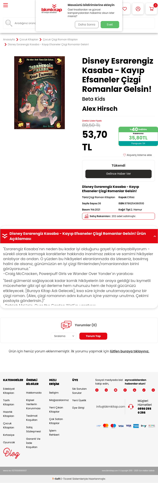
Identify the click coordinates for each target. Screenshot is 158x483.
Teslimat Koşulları (31, 418)
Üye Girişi (78, 408)
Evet (110, 24)
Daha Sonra (85, 24)
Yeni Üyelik (79, 400)
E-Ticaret (66, 479)
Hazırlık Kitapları (8, 414)
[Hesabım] (138, 8)
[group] (39, 92)
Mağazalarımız (57, 400)
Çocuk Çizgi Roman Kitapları (60, 39)
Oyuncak (9, 442)
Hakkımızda (33, 393)
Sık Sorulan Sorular (79, 391)
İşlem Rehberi (54, 433)
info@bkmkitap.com (110, 407)
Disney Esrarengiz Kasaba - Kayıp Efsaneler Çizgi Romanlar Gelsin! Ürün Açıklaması (79, 236)
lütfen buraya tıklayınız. (129, 351)
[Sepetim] (151, 8)
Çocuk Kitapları (29, 39)
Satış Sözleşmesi (33, 429)
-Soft (56, 479)
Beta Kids (93, 99)
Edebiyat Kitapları (9, 391)
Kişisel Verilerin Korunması (33, 404)
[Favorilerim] (124, 8)
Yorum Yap (93, 336)
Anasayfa (9, 39)
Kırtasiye (8, 435)
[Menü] (5, 5)
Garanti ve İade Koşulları (33, 443)
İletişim (54, 393)
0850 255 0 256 (144, 411)
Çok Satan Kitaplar (56, 421)
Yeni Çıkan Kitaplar (56, 410)
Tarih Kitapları (8, 403)
